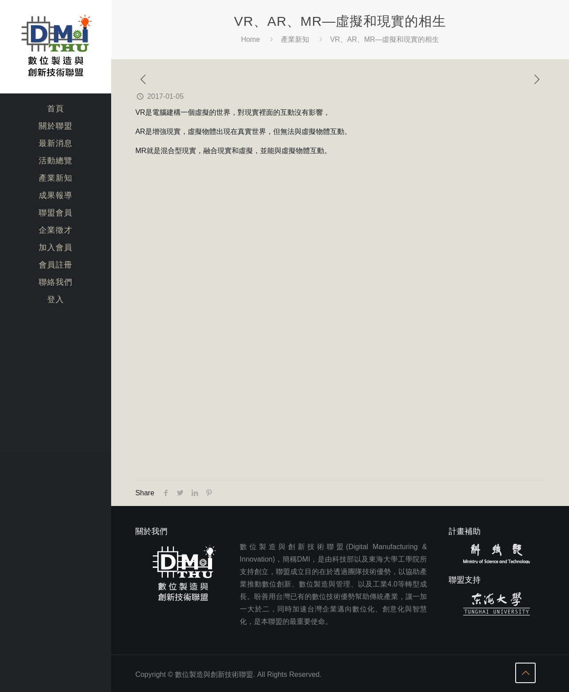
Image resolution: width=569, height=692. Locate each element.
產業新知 (295, 39)
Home (250, 39)
